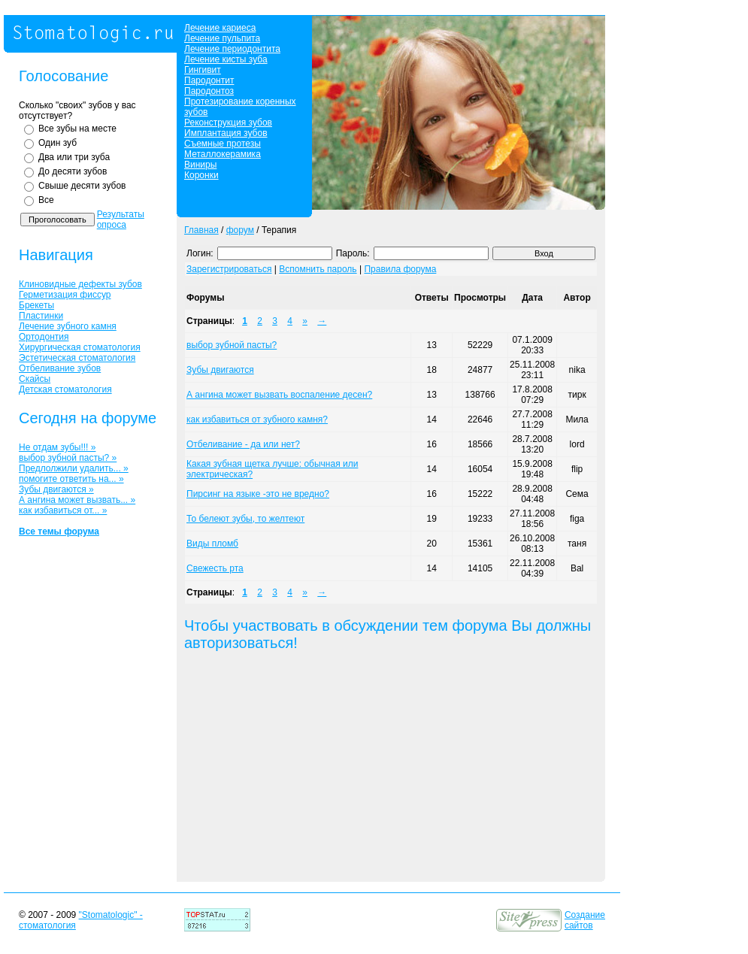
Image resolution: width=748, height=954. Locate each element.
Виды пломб (212, 543)
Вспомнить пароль (317, 269)
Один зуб (57, 143)
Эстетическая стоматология (77, 358)
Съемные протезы (222, 143)
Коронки (201, 175)
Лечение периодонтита (232, 49)
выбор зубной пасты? (231, 345)
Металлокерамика (222, 154)
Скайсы (34, 379)
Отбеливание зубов (60, 368)
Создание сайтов (585, 920)
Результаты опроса (120, 219)
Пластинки (41, 315)
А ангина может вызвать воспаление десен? (279, 394)
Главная (201, 230)
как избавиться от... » (63, 510)
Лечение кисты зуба (226, 59)
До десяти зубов (72, 171)
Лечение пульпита (222, 38)
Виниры (200, 164)
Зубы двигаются (220, 370)
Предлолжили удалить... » (74, 468)
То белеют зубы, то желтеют (245, 518)
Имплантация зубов (226, 133)
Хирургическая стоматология (80, 347)
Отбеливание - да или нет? (243, 444)
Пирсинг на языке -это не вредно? (257, 494)
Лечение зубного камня (68, 326)
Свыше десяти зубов (82, 185)
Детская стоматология (65, 389)
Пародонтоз (209, 91)
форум (240, 230)
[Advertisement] (351, 769)
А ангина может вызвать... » (77, 500)
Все (46, 200)
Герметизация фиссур (65, 294)
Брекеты (36, 305)
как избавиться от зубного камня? (257, 419)
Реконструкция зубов (228, 122)
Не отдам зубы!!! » (57, 447)
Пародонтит (209, 80)
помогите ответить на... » (71, 479)
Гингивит (202, 70)
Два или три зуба (74, 157)
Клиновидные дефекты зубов (80, 284)
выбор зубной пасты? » (68, 458)
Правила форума (400, 269)
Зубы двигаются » (56, 489)
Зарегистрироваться (228, 269)
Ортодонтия (44, 337)
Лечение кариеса (220, 28)
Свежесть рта (215, 568)
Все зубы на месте (77, 128)
